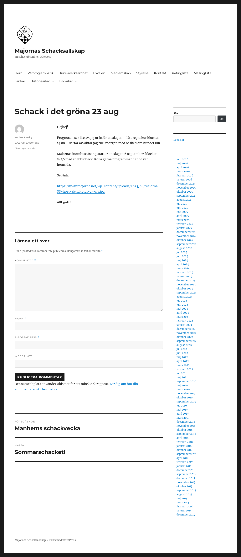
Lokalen (99, 73)
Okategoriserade (25, 148)
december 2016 (186, 470)
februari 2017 (185, 462)
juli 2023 (182, 300)
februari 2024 (185, 272)
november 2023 (186, 284)
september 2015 (186, 490)
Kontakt (160, 73)
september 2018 (186, 434)
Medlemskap (121, 73)
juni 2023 (182, 304)
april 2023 (183, 312)
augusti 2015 (184, 494)
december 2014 (186, 514)
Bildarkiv (66, 81)
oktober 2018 (184, 429)
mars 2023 (183, 316)
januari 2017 (184, 466)
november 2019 (186, 393)
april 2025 (183, 216)
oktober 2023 (185, 288)
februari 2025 (185, 224)
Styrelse (142, 73)
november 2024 (186, 236)
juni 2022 (182, 353)
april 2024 (183, 264)
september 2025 (186, 195)
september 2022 (186, 341)
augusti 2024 (184, 248)
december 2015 (186, 478)
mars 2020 (183, 389)
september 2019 (186, 401)
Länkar (20, 81)
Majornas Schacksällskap (50, 50)
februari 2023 (185, 321)
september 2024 (186, 244)
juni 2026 (182, 159)
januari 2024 (184, 276)
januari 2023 (184, 325)
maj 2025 (182, 212)
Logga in (178, 139)
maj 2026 (182, 163)
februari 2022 (185, 369)
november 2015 (186, 482)
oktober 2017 (184, 450)
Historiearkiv (40, 81)
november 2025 (186, 187)
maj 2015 (182, 498)
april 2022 (183, 361)
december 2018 (186, 421)
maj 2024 (182, 260)
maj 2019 (182, 409)
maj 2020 (182, 385)
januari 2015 (184, 510)
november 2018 (186, 425)
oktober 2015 (184, 486)
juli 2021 (182, 373)
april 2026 (183, 167)
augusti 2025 (184, 199)
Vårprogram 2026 (41, 73)
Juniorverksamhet (73, 73)
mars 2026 (183, 171)
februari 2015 (185, 506)
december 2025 (186, 183)
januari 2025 (184, 228)
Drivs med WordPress (62, 540)
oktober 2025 (185, 191)
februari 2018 (185, 442)
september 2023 (186, 292)
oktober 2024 (185, 240)
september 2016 (186, 474)
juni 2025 (182, 207)
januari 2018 (184, 446)
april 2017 (182, 458)
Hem (18, 73)
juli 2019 (182, 405)
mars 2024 (183, 268)
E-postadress (27, 337)
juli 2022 (182, 349)
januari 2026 (184, 179)
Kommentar (25, 260)
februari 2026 (185, 175)
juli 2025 (182, 203)
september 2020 (186, 381)
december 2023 (186, 280)
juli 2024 (182, 252)
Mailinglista (202, 73)
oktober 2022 (185, 337)
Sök (175, 113)
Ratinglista (180, 73)
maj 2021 (182, 377)
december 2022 (186, 329)
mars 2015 (183, 502)
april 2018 (182, 438)
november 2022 (186, 333)
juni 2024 (182, 256)
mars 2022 (183, 365)
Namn (20, 318)
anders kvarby (23, 137)
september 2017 (186, 454)
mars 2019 (183, 417)
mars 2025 (183, 220)
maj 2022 (182, 357)
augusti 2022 (184, 345)
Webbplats (24, 356)
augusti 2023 (184, 296)
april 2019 (183, 413)
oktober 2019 (185, 397)
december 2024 (186, 232)
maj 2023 (182, 308)
